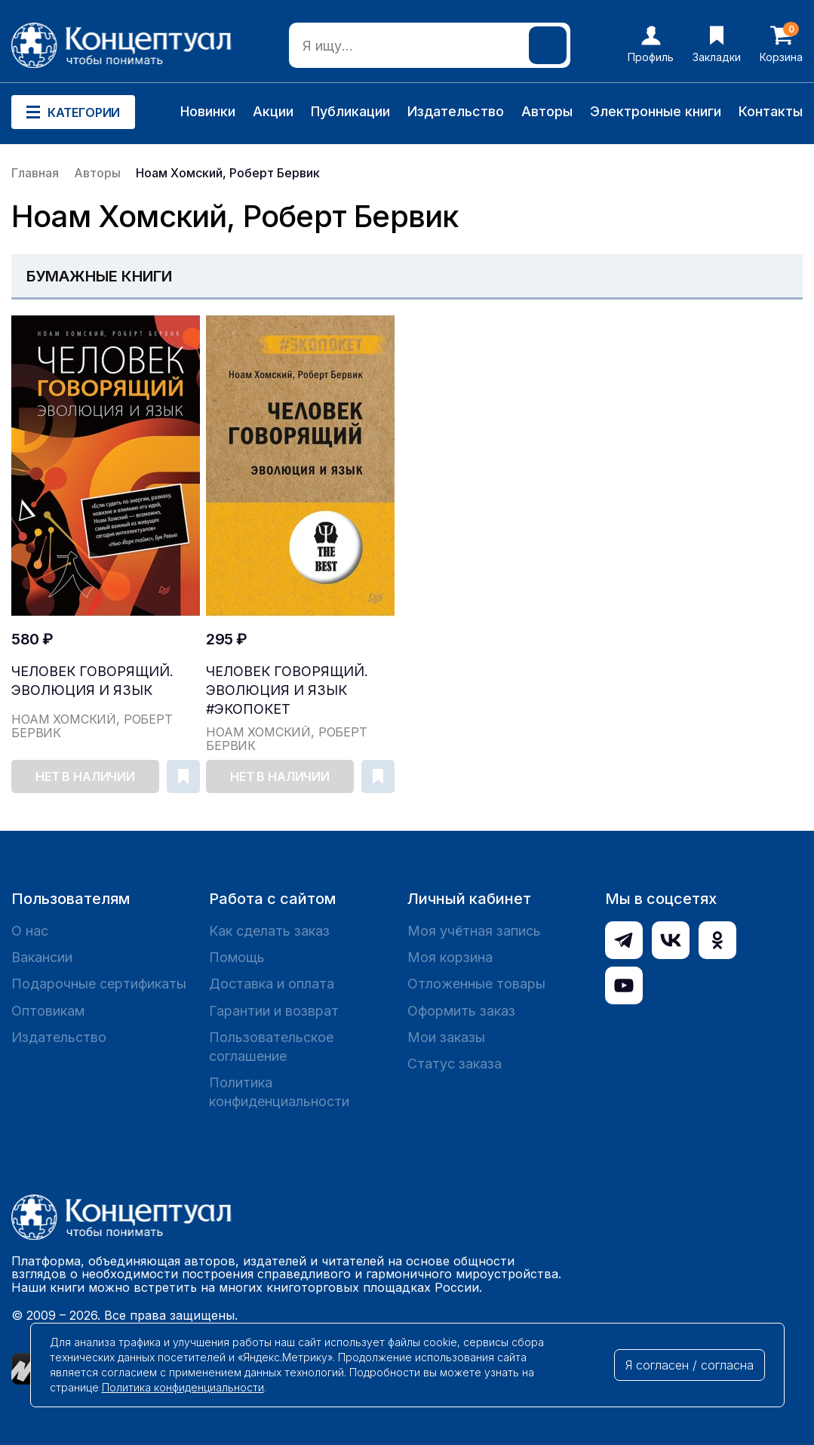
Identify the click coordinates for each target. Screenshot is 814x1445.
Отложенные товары (476, 984)
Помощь (237, 957)
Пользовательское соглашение (271, 1046)
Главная (35, 172)
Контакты (771, 111)
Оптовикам (47, 1011)
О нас (29, 931)
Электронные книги (655, 111)
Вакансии (41, 957)
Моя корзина (450, 957)
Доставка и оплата (271, 984)
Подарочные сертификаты (98, 984)
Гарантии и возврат (274, 1011)
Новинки (207, 111)
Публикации (350, 111)
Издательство (455, 111)
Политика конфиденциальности (279, 1092)
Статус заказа (454, 1063)
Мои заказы (446, 1037)
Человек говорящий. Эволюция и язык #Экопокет (287, 690)
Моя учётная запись (474, 931)
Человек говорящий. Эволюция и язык (92, 680)
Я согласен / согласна (689, 1365)
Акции (273, 111)
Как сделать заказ (269, 931)
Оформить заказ (461, 1011)
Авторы (547, 111)
